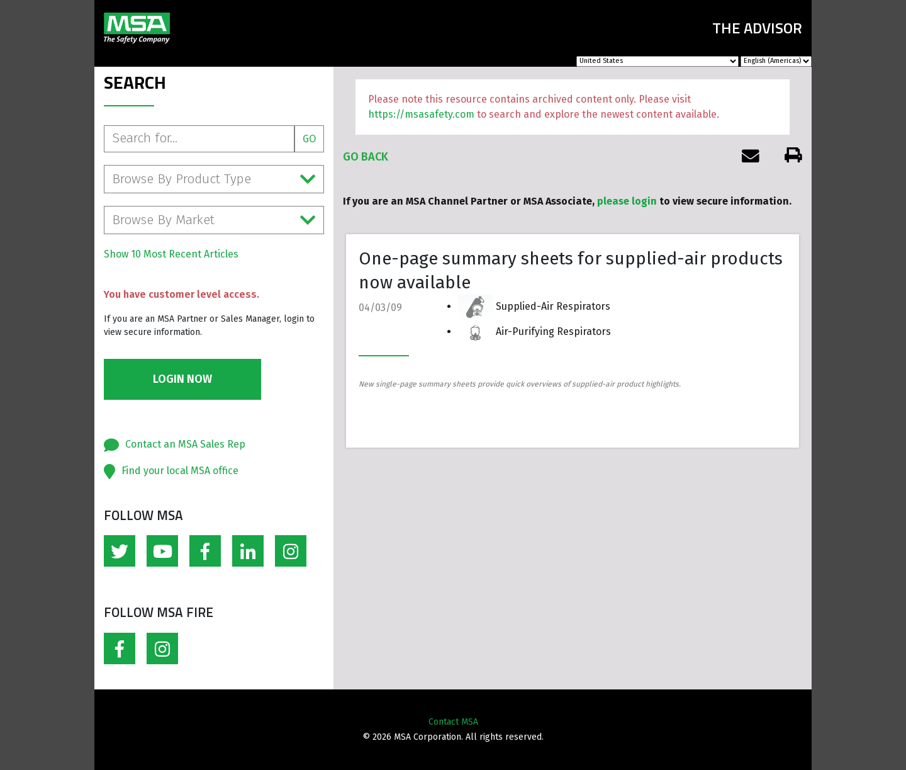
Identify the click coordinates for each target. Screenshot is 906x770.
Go (309, 139)
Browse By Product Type (214, 179)
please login (627, 201)
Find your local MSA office (179, 471)
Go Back (365, 157)
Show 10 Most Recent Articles (171, 254)
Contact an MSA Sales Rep (185, 444)
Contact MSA (453, 721)
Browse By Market (214, 220)
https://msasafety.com (421, 114)
